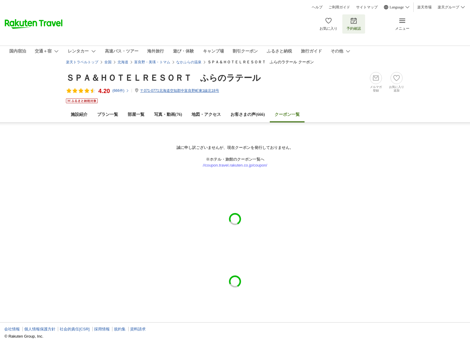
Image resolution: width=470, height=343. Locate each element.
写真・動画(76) (168, 114)
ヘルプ (317, 7)
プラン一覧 (107, 114)
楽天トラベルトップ (82, 62)
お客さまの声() (248, 114)
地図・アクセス (206, 114)
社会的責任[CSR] (75, 329)
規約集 (120, 329)
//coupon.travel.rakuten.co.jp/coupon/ (235, 165)
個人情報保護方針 (39, 329)
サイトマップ (367, 7)
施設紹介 (79, 114)
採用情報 (102, 329)
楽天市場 (424, 7)
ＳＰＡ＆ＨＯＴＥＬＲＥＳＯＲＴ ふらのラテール (163, 78)
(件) (120, 90)
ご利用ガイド (339, 7)
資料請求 (138, 329)
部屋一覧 (136, 114)
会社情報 (12, 329)
